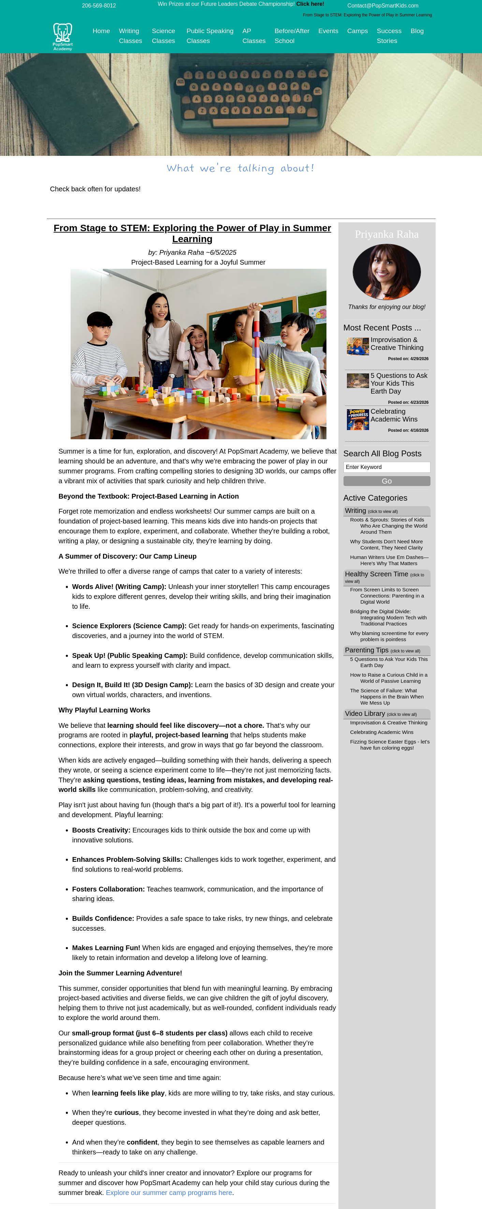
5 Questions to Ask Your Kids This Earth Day (399, 383)
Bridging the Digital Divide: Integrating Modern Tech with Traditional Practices (388, 617)
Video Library (381, 713)
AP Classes (254, 35)
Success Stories (389, 35)
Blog (417, 30)
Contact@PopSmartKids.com (383, 6)
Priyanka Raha (387, 234)
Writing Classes (130, 35)
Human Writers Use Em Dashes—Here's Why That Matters (389, 560)
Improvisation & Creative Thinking (397, 343)
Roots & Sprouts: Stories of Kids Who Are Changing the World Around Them (388, 526)
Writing (371, 510)
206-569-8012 (99, 6)
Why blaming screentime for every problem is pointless (389, 636)
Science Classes (163, 35)
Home (101, 30)
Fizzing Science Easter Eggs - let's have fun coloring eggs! (390, 745)
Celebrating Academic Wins (394, 415)
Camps (357, 30)
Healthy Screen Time (384, 577)
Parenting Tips (383, 650)
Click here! (310, 4)
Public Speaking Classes (210, 35)
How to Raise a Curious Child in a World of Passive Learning (389, 678)
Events (328, 30)
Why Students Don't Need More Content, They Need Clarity (386, 544)
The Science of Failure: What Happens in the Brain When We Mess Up (387, 697)
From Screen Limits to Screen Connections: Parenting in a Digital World (387, 596)
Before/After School (292, 35)
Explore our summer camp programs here (169, 1192)
